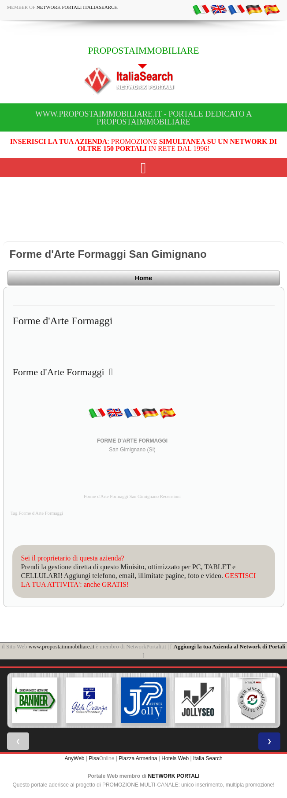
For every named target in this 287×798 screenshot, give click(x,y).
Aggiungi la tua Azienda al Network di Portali (230, 646)
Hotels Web (175, 758)
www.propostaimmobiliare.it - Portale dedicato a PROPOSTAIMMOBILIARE (143, 118)
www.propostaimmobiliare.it (61, 646)
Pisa (94, 758)
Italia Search (208, 758)
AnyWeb (74, 758)
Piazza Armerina (138, 758)
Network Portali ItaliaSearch (77, 7)
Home (143, 278)
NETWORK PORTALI (174, 776)
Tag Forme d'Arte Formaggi (37, 513)
